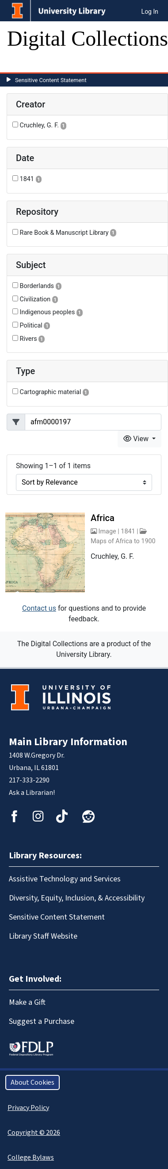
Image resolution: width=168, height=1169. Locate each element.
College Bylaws (31, 1157)
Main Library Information (68, 742)
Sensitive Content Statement (51, 80)
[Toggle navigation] (19, 63)
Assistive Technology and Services (65, 879)
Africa (103, 518)
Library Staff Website (43, 936)
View (136, 438)
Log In (149, 11)
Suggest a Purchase (41, 1021)
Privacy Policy (28, 1108)
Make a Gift (27, 1002)
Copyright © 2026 (34, 1132)
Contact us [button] (39, 608)
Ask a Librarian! (32, 793)
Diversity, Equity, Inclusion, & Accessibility (77, 898)
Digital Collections (87, 38)
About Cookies (32, 1082)
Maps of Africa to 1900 (123, 541)
